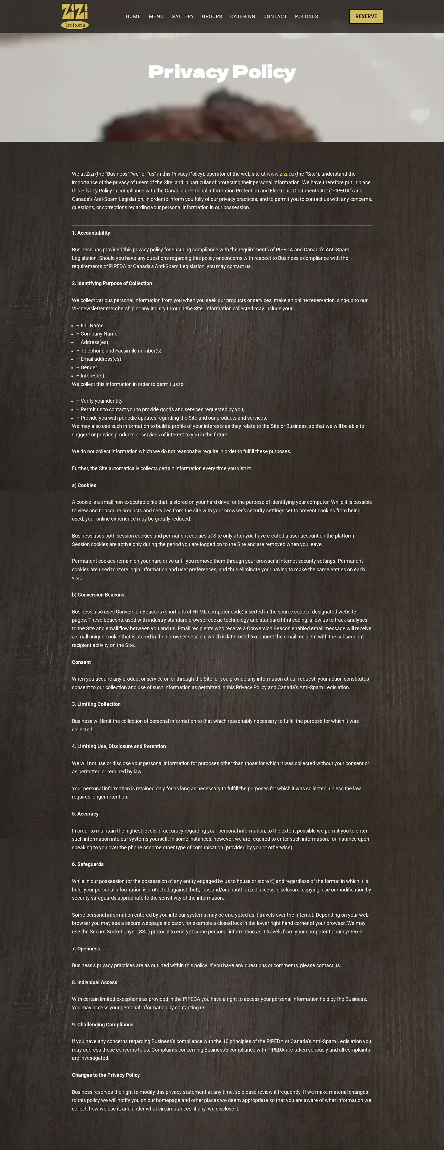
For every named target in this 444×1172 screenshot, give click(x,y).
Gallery (183, 16)
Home (133, 16)
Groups (212, 16)
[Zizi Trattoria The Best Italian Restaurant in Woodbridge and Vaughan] (75, 16)
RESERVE (366, 16)
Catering (242, 16)
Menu (156, 16)
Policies (306, 16)
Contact (275, 16)
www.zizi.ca (280, 174)
